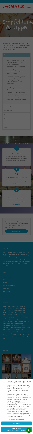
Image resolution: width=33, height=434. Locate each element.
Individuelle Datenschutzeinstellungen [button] (16, 427)
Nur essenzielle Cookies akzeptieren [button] (16, 416)
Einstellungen (27, 412)
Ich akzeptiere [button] (17, 421)
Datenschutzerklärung (18, 410)
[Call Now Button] (28, 430)
